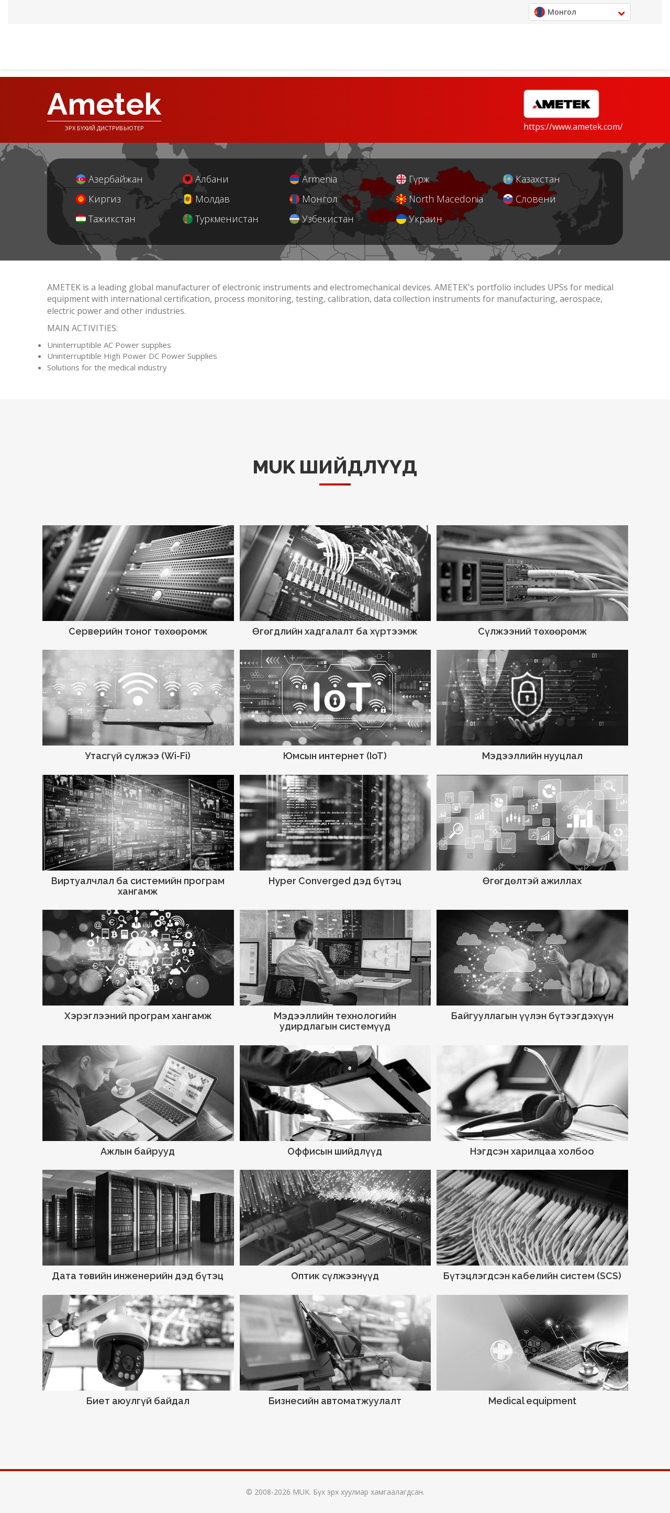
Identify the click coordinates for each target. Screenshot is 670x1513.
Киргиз (98, 199)
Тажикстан (106, 219)
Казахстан (531, 179)
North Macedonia (439, 199)
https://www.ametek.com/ (573, 126)
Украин (419, 219)
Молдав (206, 199)
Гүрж (413, 179)
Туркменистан (221, 219)
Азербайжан (109, 179)
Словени (529, 199)
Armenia (313, 179)
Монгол (313, 199)
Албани (206, 179)
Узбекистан (321, 219)
